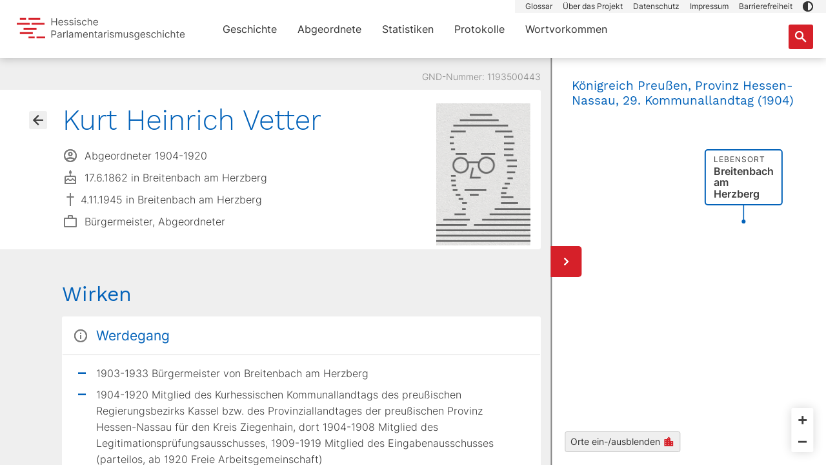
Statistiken (408, 29)
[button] (808, 6)
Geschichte (250, 29)
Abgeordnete (329, 29)
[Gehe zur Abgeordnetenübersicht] (38, 120)
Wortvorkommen (566, 29)
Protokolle (479, 29)
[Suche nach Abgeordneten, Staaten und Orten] (801, 37)
